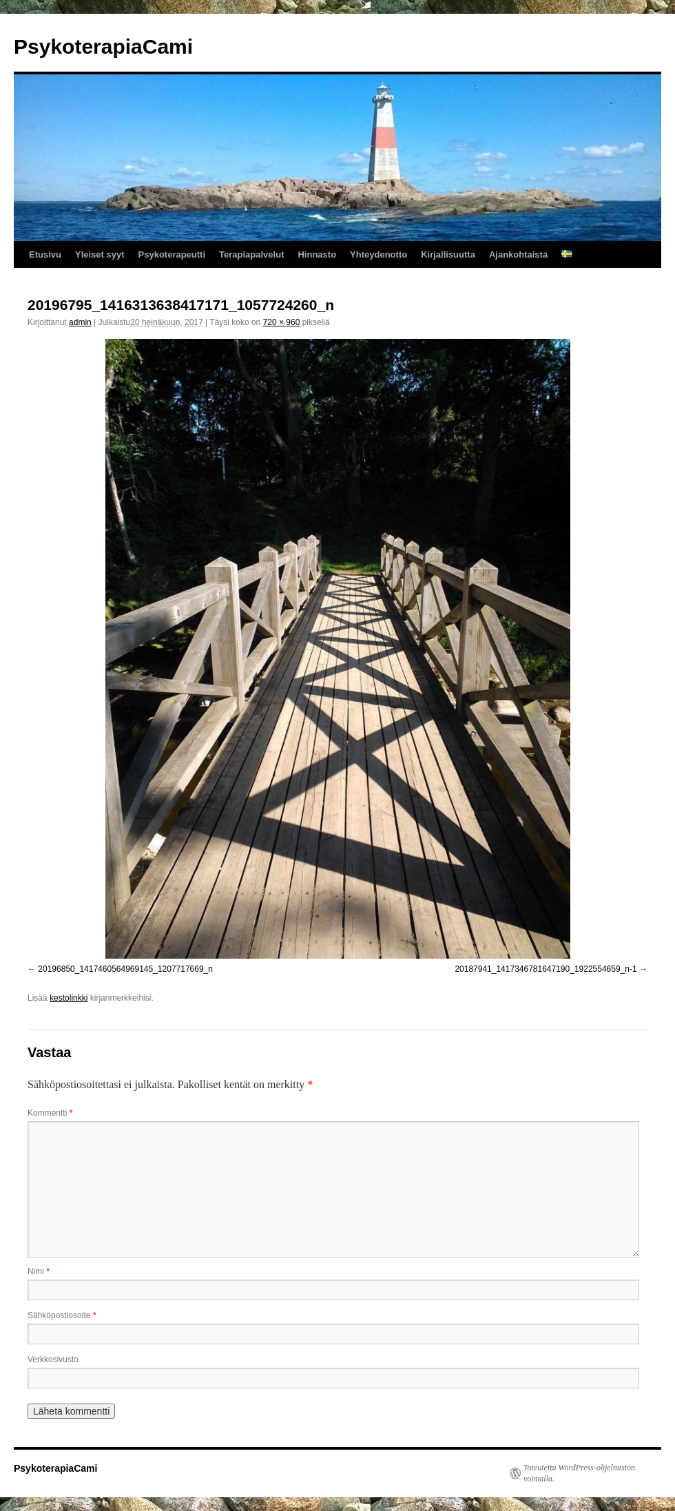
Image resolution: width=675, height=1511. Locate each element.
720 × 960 (281, 322)
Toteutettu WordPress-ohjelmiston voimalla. (579, 1473)
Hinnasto (317, 254)
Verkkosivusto (53, 1359)
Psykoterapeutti (172, 254)
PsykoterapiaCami (103, 46)
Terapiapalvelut (251, 254)
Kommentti (50, 1113)
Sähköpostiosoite (62, 1315)
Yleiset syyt (100, 254)
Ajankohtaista (518, 254)
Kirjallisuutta (448, 254)
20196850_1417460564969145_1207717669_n (125, 969)
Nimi (39, 1271)
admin (80, 322)
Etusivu (45, 254)
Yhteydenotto (378, 254)
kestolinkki (68, 998)
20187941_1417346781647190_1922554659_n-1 (545, 969)
